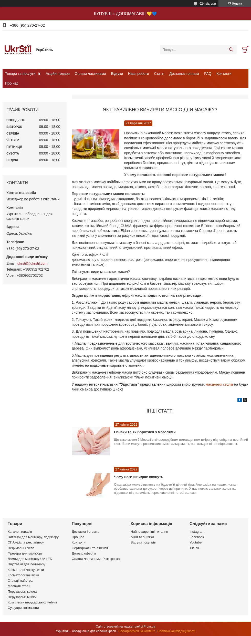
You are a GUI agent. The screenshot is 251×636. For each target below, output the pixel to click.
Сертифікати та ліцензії (90, 548)
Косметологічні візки (23, 575)
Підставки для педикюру (26, 564)
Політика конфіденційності (176, 631)
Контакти (223, 73)
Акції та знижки (142, 537)
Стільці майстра (20, 580)
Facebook (197, 537)
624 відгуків (208, 3)
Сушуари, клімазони (23, 608)
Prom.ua (149, 626)
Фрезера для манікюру (25, 553)
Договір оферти (84, 553)
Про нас (11, 83)
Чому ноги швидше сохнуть (138, 477)
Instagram (197, 532)
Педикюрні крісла (21, 548)
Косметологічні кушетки (26, 570)
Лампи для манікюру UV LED (30, 559)
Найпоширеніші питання (149, 532)
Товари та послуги (20, 73)
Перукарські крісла (22, 591)
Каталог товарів (20, 532)
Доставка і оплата (184, 73)
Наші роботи (138, 73)
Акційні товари (58, 73)
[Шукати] (231, 49)
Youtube (196, 542)
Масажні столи (19, 586)
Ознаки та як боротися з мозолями (145, 432)
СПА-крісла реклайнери (26, 542)
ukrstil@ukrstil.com (32, 263)
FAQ (207, 73)
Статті (159, 73)
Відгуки (117, 73)
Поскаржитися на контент (136, 631)
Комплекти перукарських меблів (32, 602)
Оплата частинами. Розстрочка (96, 559)
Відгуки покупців (143, 542)
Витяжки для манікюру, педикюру (33, 537)
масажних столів (220, 384)
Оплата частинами (90, 73)
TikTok (194, 548)
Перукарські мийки (22, 597)
